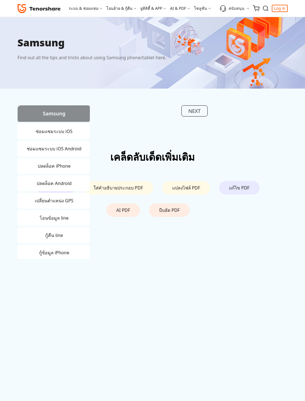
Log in (279, 8)
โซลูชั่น (200, 8)
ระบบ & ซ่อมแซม (84, 8)
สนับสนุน (232, 8)
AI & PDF (178, 8)
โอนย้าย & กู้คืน (119, 8)
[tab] (54, 114)
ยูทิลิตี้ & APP (151, 8)
